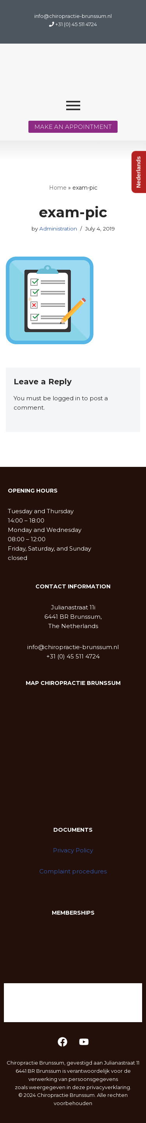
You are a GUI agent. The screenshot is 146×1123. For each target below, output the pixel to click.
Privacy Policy (73, 850)
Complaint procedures (73, 871)
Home (58, 187)
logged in (66, 398)
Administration (58, 228)
